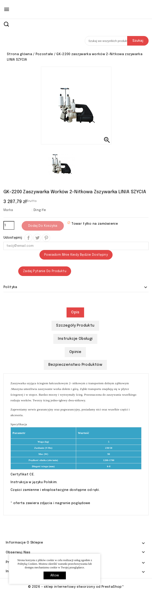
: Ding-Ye (39, 210)
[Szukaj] (117, 41)
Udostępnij (28, 238)
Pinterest (46, 238)
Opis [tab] (75, 312)
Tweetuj (37, 238)
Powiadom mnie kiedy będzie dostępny (76, 254)
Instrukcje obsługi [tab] (75, 339)
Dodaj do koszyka (42, 225)
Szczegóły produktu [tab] (75, 325)
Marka (8, 210)
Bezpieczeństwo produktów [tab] (75, 365)
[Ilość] (8, 225)
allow (54, 575)
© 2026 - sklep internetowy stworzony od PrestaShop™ (76, 586)
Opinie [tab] (75, 352)
